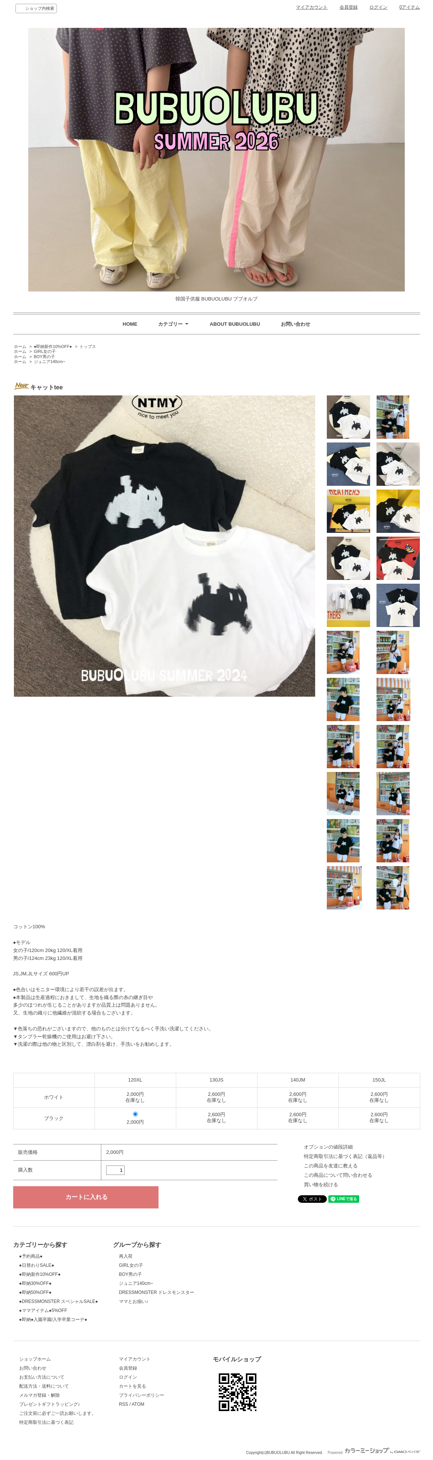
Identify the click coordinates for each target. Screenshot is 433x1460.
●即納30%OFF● (35, 1283)
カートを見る (132, 1386)
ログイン (378, 7)
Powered (374, 1453)
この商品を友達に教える (331, 1166)
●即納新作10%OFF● (53, 346)
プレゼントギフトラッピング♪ (49, 1404)
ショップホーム (35, 1359)
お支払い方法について (41, 1377)
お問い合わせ (295, 324)
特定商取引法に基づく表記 (46, 1422)
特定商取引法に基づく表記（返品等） (345, 1156)
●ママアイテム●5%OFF (43, 1310)
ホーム (20, 346)
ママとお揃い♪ (133, 1301)
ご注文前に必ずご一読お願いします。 (57, 1413)
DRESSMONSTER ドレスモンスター (157, 1292)
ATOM (138, 1404)
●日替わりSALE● (36, 1265)
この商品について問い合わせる (338, 1175)
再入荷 (126, 1256)
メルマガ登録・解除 (39, 1395)
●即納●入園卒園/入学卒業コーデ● (53, 1319)
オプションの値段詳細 (328, 1147)
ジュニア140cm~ (49, 361)
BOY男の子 (44, 356)
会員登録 (349, 7)
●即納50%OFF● (35, 1292)
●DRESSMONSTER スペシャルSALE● (58, 1301)
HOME (130, 324)
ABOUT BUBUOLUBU (235, 324)
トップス (87, 346)
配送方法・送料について (44, 1386)
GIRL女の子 (45, 351)
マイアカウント (312, 7)
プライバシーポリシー (141, 1395)
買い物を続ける (321, 1184)
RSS (123, 1404)
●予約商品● (31, 1256)
